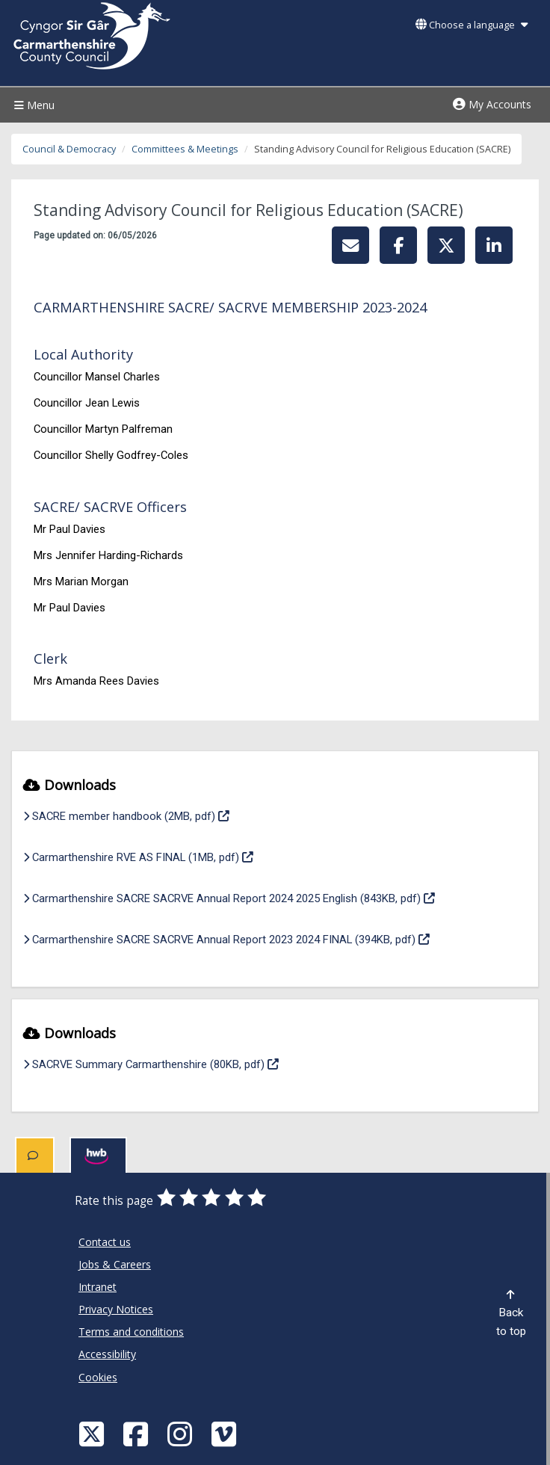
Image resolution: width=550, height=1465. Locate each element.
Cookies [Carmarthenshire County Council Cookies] (97, 1377)
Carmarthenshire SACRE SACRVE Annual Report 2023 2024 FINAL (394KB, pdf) (226, 938)
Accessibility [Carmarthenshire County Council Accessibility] (107, 1354)
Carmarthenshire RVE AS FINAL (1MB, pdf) (138, 856)
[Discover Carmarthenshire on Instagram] (181, 1433)
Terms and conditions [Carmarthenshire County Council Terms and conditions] (131, 1331)
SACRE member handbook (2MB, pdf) (126, 814)
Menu (32, 105)
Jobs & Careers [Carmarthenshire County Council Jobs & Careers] (114, 1264)
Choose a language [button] (471, 25)
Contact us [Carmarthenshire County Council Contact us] (104, 1242)
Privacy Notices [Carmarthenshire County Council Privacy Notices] (115, 1309)
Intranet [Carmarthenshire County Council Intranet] (97, 1287)
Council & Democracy (69, 149)
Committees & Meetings (185, 149)
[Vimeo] (225, 1433)
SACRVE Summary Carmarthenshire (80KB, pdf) (151, 1063)
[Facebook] (137, 1433)
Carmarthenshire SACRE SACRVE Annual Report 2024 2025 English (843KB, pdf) (229, 897)
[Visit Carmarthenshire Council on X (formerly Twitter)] (93, 1433)
